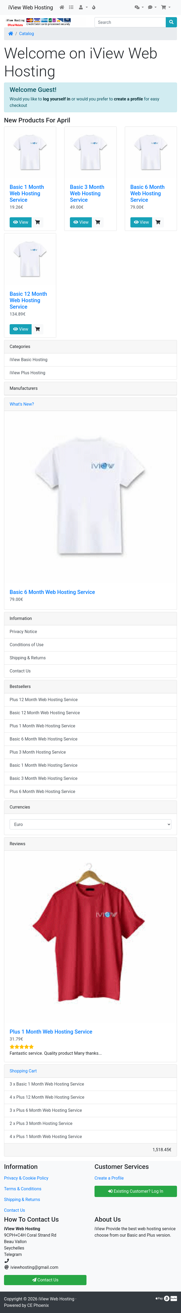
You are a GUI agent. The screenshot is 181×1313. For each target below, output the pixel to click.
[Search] (130, 22)
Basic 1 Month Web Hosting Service (27, 193)
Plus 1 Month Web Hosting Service (42, 725)
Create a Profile (109, 1178)
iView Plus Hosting (27, 372)
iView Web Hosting (30, 7)
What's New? (22, 404)
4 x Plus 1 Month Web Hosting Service (46, 1136)
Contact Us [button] (45, 1279)
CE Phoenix (38, 1305)
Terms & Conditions (23, 1188)
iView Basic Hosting (28, 359)
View (20, 222)
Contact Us (20, 671)
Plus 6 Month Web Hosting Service (42, 791)
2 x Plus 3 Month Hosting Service (41, 1123)
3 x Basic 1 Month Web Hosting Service (47, 1084)
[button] (83, 7)
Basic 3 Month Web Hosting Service (87, 193)
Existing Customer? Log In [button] (135, 1191)
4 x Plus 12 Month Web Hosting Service (47, 1097)
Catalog (26, 33)
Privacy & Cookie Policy (26, 1178)
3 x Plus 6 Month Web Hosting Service (46, 1110)
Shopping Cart (23, 1070)
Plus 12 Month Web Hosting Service (44, 699)
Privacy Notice (23, 631)
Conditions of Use (26, 644)
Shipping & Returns (28, 657)
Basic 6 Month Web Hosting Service (147, 193)
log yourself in (56, 99)
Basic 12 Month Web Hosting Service (28, 300)
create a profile (128, 99)
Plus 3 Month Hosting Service (38, 752)
